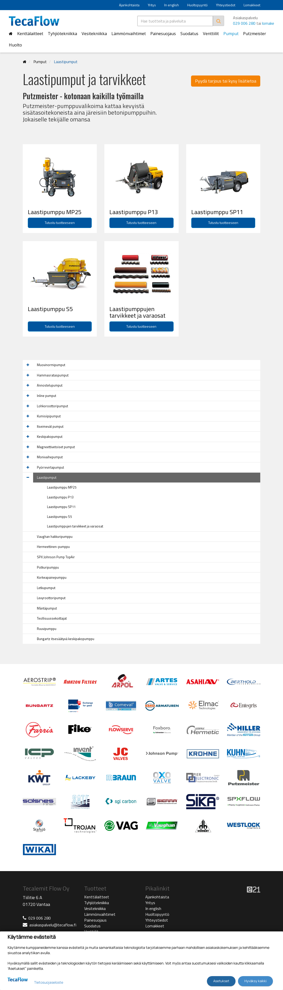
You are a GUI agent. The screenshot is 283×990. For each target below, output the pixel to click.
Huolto (15, 45)
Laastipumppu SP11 (61, 506)
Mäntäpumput (47, 608)
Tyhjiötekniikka (62, 33)
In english (171, 5)
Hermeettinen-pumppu (53, 546)
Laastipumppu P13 (60, 497)
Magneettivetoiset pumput (56, 446)
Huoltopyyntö (197, 5)
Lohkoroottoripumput (52, 406)
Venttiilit (211, 33)
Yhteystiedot (225, 5)
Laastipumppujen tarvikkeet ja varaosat (75, 526)
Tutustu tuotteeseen (60, 222)
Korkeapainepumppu (51, 577)
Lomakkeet (252, 5)
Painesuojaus (163, 33)
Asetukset (221, 981)
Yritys (152, 5)
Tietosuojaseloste (48, 982)
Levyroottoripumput (51, 597)
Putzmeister (254, 33)
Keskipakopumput (49, 436)
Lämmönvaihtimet (128, 33)
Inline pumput (46, 395)
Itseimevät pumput (50, 426)
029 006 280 (244, 23)
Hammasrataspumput (52, 375)
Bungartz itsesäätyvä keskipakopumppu (65, 638)
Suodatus (189, 33)
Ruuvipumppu (46, 628)
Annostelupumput (49, 385)
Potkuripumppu (48, 567)
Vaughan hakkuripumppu (55, 536)
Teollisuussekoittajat (52, 618)
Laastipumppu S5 (59, 516)
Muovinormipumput (51, 364)
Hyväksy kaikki (255, 981)
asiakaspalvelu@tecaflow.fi (52, 925)
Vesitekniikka (94, 33)
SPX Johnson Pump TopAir (56, 557)
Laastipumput (66, 62)
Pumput (231, 33)
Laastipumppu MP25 (61, 487)
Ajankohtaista (129, 5)
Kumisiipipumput (49, 416)
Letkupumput (46, 587)
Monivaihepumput (50, 457)
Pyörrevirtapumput (50, 467)
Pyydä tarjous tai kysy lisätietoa (225, 81)
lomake (268, 23)
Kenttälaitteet (30, 33)
